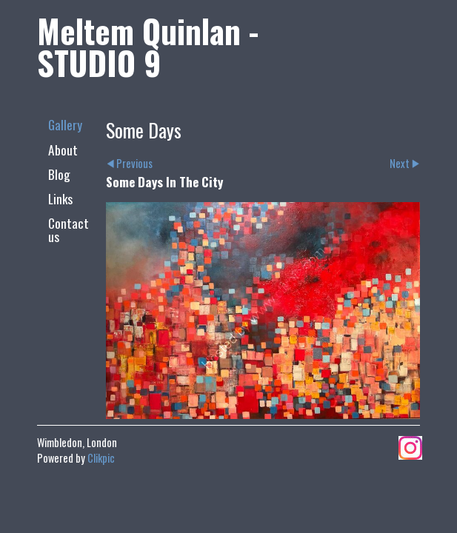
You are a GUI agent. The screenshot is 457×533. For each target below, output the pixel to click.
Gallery (65, 124)
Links (60, 198)
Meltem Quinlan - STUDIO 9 (147, 46)
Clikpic (101, 458)
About (63, 149)
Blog (59, 174)
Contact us (68, 229)
